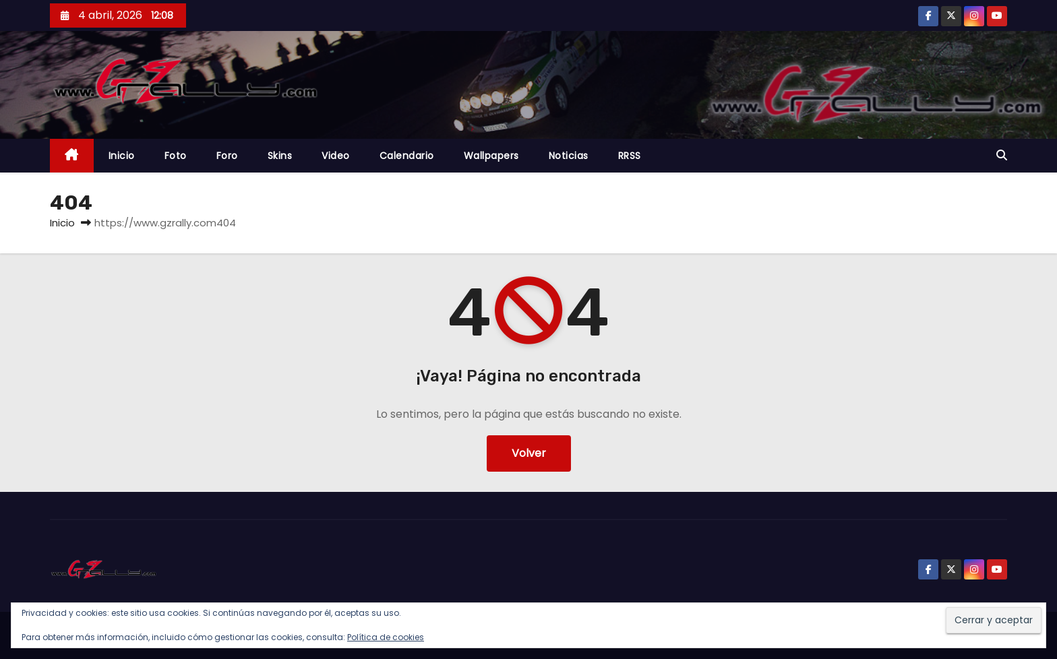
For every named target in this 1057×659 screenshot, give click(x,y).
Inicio (122, 155)
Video (336, 155)
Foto (175, 155)
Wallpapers (491, 155)
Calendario (407, 155)
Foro (227, 155)
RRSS (629, 155)
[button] (1001, 155)
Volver (529, 453)
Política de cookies (385, 637)
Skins (280, 155)
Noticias (568, 155)
